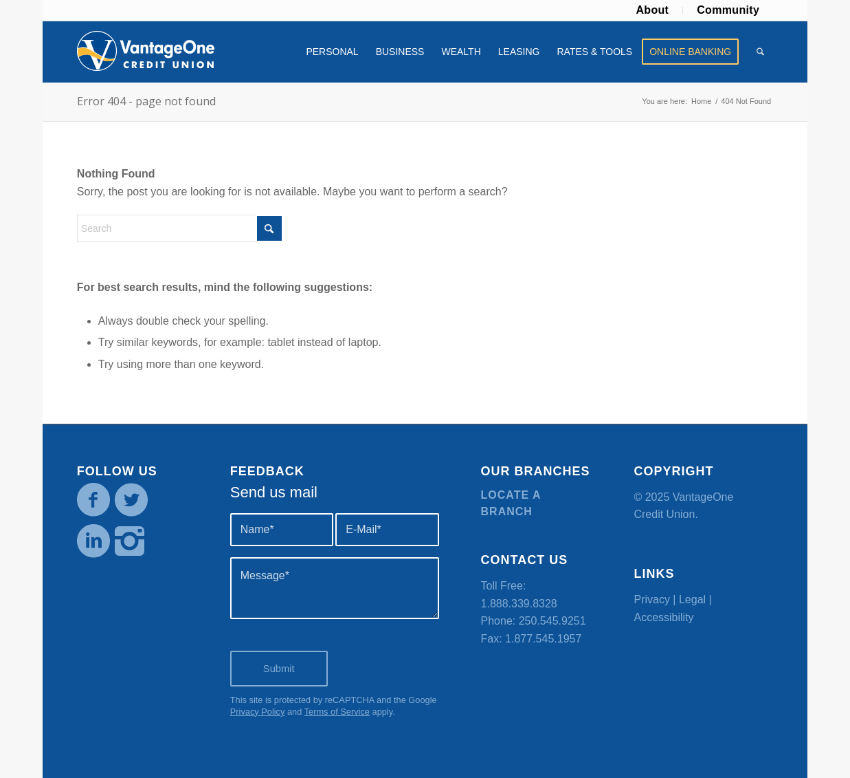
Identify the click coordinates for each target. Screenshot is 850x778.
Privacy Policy (257, 711)
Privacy (651, 599)
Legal (692, 599)
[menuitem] (652, 10)
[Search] (760, 51)
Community (728, 10)
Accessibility (663, 617)
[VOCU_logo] (145, 51)
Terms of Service (337, 711)
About (652, 10)
